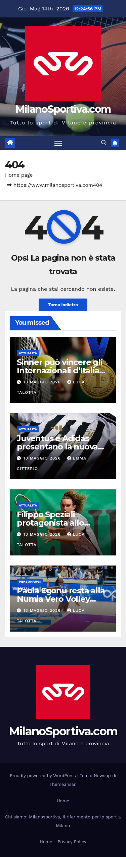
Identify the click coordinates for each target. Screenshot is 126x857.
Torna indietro (63, 304)
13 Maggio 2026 (43, 382)
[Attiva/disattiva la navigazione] (58, 143)
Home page (19, 175)
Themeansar (62, 784)
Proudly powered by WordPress (43, 775)
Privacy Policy (71, 841)
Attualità (28, 353)
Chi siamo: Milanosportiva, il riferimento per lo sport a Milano (63, 821)
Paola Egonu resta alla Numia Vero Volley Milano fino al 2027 (61, 599)
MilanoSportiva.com (63, 109)
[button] (104, 143)
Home (63, 800)
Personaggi (30, 581)
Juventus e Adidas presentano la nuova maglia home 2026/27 (59, 446)
